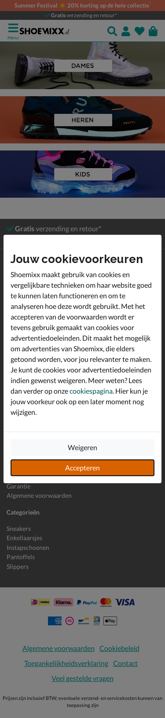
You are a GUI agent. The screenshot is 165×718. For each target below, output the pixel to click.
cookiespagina (91, 391)
